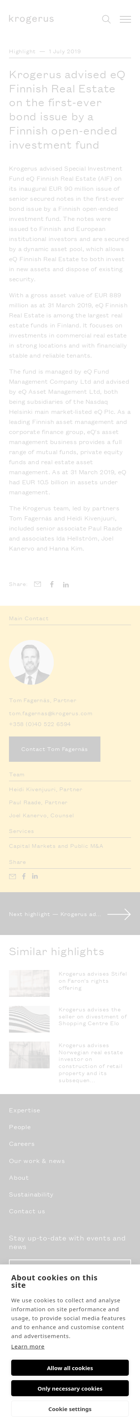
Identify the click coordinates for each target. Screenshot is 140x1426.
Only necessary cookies (70, 1388)
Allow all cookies (70, 1368)
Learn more (28, 1346)
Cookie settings (70, 1409)
